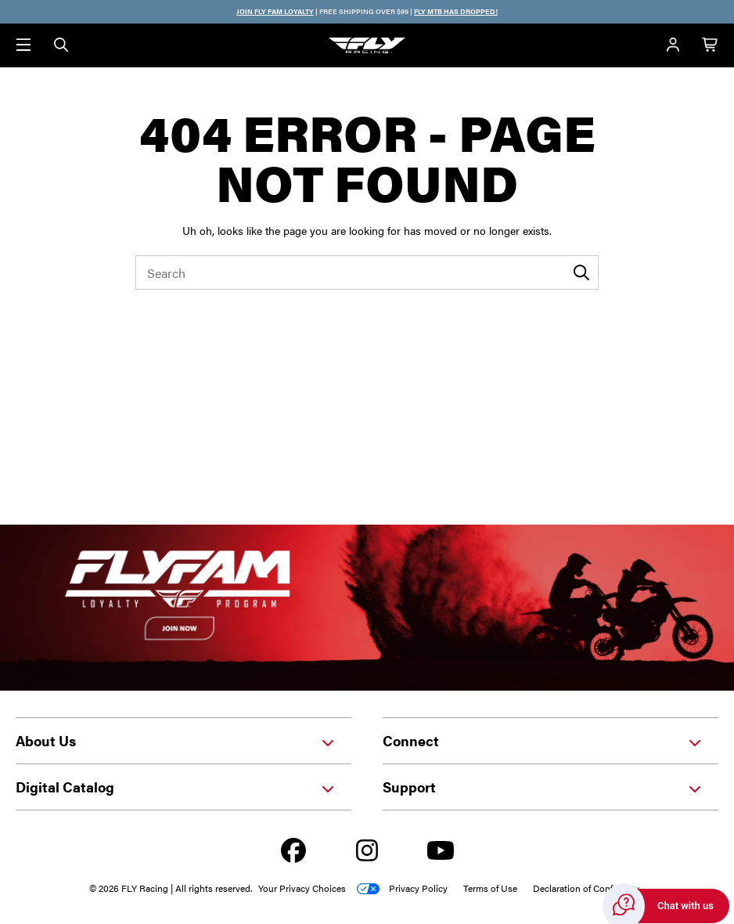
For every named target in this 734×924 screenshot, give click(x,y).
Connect (543, 740)
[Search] (61, 45)
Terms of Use (490, 888)
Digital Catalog (176, 786)
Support (543, 786)
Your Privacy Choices (302, 888)
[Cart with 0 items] (710, 45)
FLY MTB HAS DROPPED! (456, 11)
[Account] (673, 45)
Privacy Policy (418, 888)
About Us (176, 740)
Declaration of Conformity (586, 888)
